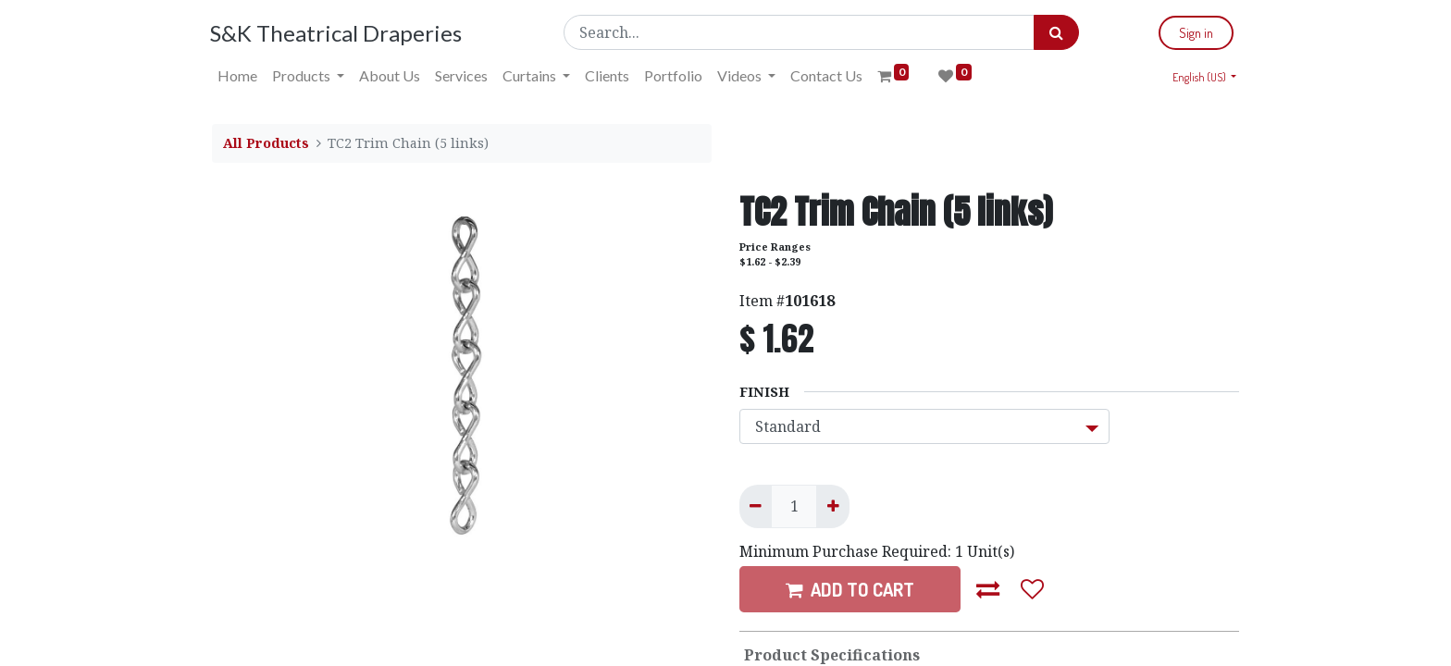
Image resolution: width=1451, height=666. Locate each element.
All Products (266, 143)
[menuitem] (239, 75)
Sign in (1194, 33)
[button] (988, 589)
